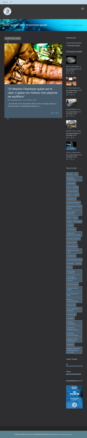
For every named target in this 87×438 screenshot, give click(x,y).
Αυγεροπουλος (72, 191)
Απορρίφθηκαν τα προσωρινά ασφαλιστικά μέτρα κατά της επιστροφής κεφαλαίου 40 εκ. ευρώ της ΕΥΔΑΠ (74, 109)
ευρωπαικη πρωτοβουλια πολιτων (72, 278)
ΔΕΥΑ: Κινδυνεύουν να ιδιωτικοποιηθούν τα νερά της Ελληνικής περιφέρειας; (74, 152)
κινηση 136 (71, 305)
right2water (71, 183)
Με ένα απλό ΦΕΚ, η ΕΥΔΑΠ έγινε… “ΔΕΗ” (74, 66)
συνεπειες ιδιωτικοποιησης (72, 334)
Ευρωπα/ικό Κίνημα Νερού (74, 207)
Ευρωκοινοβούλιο (73, 203)
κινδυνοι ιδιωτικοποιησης (72, 300)
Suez (69, 187)
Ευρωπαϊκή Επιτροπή (71, 213)
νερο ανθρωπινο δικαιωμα (73, 309)
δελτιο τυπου (71, 242)
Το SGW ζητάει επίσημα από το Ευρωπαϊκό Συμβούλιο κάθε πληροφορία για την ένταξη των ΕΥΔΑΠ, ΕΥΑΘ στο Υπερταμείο (74, 88)
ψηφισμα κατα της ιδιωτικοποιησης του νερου (73, 350)
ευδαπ (69, 267)
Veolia (75, 187)
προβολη (70, 318)
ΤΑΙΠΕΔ (70, 225)
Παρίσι (69, 221)
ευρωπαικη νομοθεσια (71, 272)
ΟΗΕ (69, 218)
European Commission (71, 179)
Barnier (69, 174)
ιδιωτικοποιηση (72, 284)
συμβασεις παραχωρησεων (73, 328)
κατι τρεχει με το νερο (72, 294)
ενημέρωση (71, 256)
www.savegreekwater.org (65, 434)
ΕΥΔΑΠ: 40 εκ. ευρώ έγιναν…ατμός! (74, 131)
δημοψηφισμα (72, 246)
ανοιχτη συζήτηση (73, 239)
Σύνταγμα (77, 221)
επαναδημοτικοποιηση (75, 260)
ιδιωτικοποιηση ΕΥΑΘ (72, 289)
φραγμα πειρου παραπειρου (72, 340)
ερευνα (78, 263)
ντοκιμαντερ (71, 314)
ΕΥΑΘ (76, 195)
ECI (76, 174)
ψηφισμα (70, 344)
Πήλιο (75, 218)
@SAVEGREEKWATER (74, 366)
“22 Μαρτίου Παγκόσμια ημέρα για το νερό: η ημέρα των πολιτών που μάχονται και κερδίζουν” (32, 92)
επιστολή (70, 263)
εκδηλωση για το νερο (73, 251)
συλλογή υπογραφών (71, 323)
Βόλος (69, 195)
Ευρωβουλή (71, 199)
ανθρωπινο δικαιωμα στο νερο (73, 234)
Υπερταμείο (71, 229)
